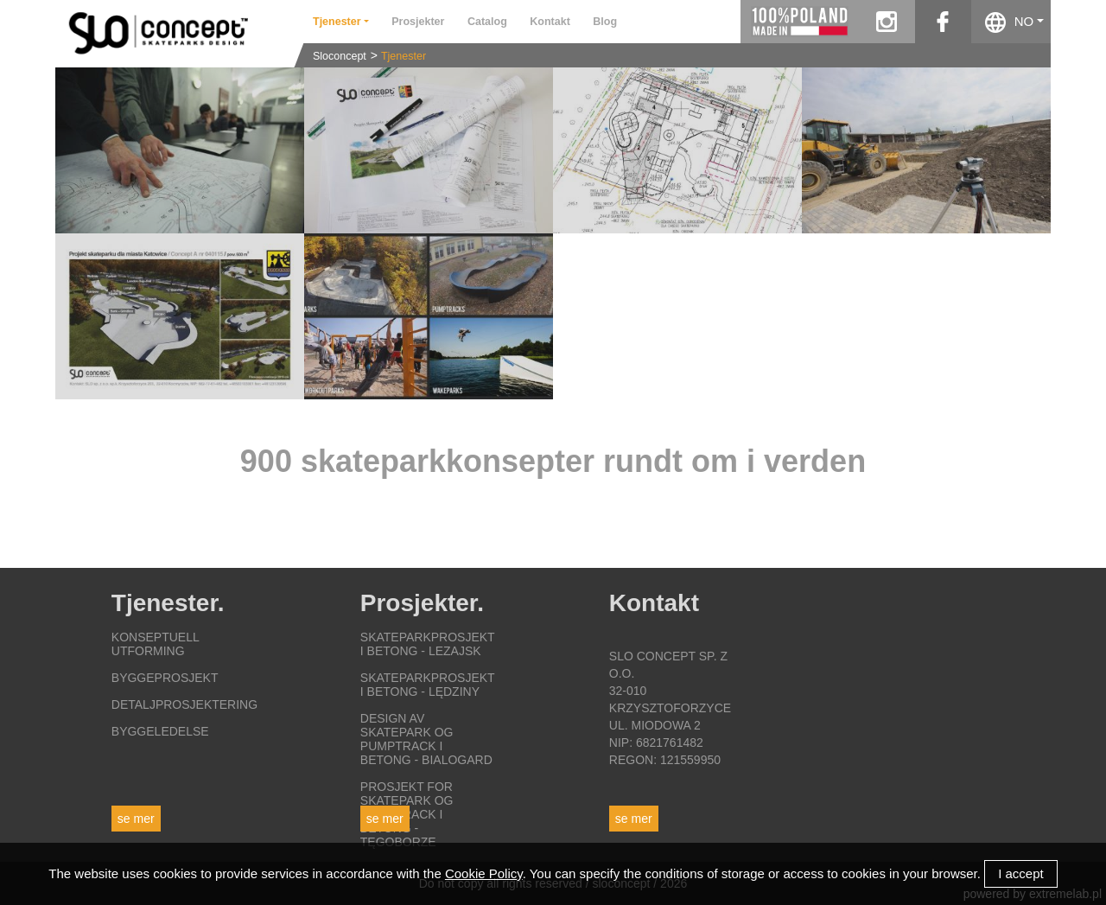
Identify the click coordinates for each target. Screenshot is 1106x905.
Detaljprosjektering (184, 704)
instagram (887, 21)
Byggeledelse (160, 731)
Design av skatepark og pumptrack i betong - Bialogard (426, 739)
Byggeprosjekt (165, 678)
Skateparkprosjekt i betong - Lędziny (427, 684)
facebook (943, 21)
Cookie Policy (484, 873)
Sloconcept (339, 56)
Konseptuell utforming (155, 644)
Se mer (136, 818)
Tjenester (403, 56)
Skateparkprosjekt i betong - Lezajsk (427, 644)
